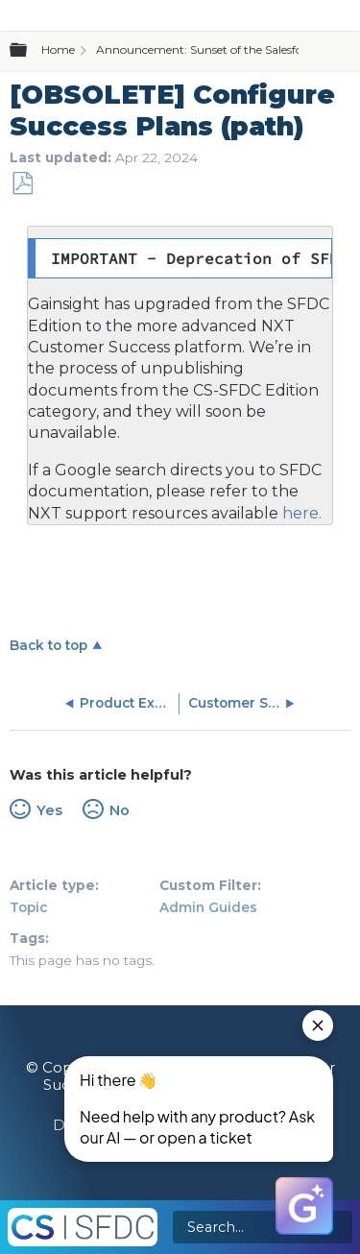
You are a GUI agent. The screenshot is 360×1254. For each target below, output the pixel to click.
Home (58, 49)
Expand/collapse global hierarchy (30, 50)
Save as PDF (22, 184)
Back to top (48, 645)
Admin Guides (208, 907)
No (119, 810)
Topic (28, 907)
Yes (49, 810)
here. (300, 513)
